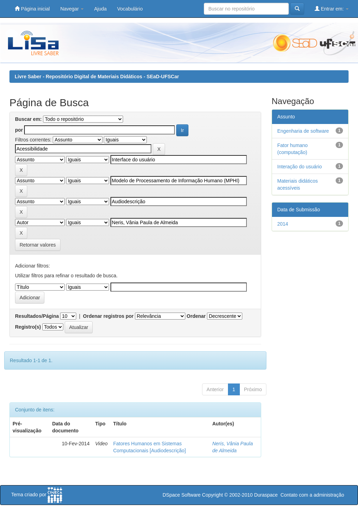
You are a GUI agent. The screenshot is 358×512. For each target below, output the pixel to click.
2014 (282, 224)
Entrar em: (332, 9)
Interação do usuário (299, 166)
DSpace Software (182, 495)
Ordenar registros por (108, 316)
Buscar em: (28, 119)
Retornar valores (38, 245)
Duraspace (266, 495)
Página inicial (32, 9)
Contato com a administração (312, 495)
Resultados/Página (37, 316)
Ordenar (196, 316)
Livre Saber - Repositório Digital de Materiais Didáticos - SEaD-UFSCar (97, 76)
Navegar (72, 9)
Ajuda (100, 9)
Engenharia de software (303, 131)
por (19, 130)
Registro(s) (28, 327)
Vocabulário (130, 9)
